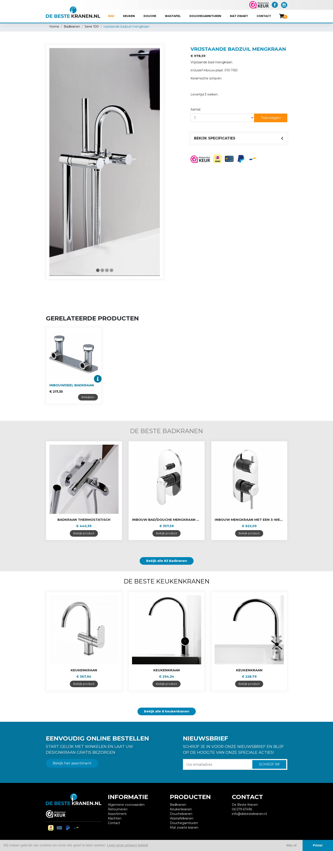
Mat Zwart (239, 16)
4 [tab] (111, 270)
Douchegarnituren (205, 16)
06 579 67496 (242, 809)
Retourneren (117, 809)
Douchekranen (181, 814)
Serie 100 (92, 26)
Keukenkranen (181, 809)
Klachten (114, 818)
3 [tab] (107, 270)
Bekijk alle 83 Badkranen (166, 561)
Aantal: (196, 109)
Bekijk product (83, 533)
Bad (111, 16)
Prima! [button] (318, 845)
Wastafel (173, 16)
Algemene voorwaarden (126, 805)
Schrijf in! (269, 764)
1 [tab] (97, 270)
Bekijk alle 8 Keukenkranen (166, 711)
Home (54, 26)
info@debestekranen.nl (249, 814)
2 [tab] (102, 270)
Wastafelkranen (181, 818)
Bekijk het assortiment (72, 763)
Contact (264, 16)
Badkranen (72, 26)
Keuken (129, 16)
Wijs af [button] (291, 845)
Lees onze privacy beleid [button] (127, 845)
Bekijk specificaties (214, 138)
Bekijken (88, 397)
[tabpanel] (104, 162)
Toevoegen (271, 118)
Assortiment (117, 814)
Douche (150, 16)
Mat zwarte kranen (184, 827)
